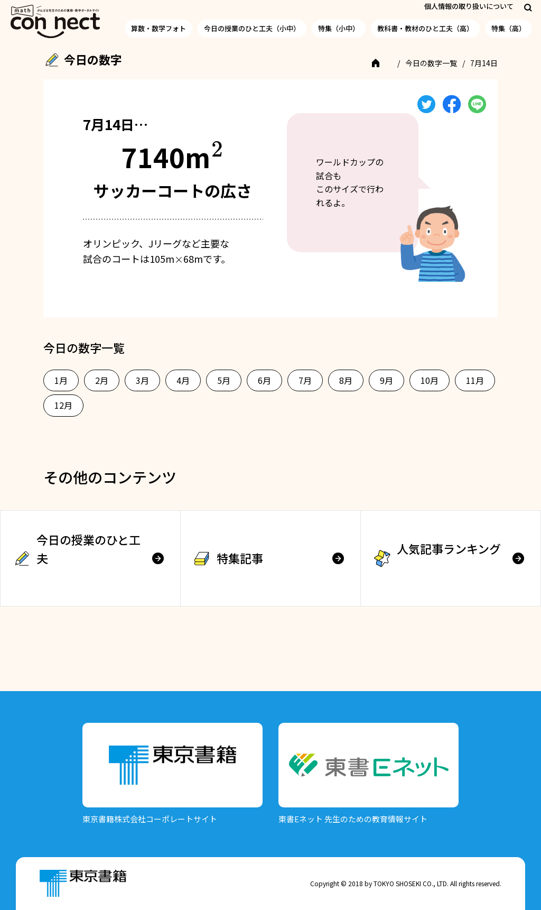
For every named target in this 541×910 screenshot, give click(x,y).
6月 (264, 380)
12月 (63, 405)
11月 (475, 380)
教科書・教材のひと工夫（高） (425, 28)
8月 (345, 380)
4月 (183, 380)
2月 (101, 380)
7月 (305, 380)
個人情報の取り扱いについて (469, 6)
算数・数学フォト (158, 28)
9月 (386, 380)
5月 (223, 380)
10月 (430, 380)
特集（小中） (338, 28)
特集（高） (508, 28)
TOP (382, 63)
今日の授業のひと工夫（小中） (252, 28)
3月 (142, 380)
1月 (61, 380)
